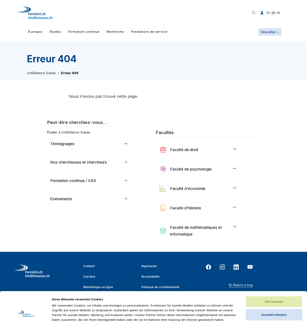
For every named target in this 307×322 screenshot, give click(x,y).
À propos (35, 32)
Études (55, 32)
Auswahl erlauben (274, 286)
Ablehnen (274, 299)
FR (273, 12)
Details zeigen (210, 314)
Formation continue (83, 32)
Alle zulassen (273, 273)
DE (268, 12)
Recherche (115, 32)
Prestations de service (149, 32)
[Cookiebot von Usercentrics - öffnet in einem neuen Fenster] (25, 314)
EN (278, 12)
